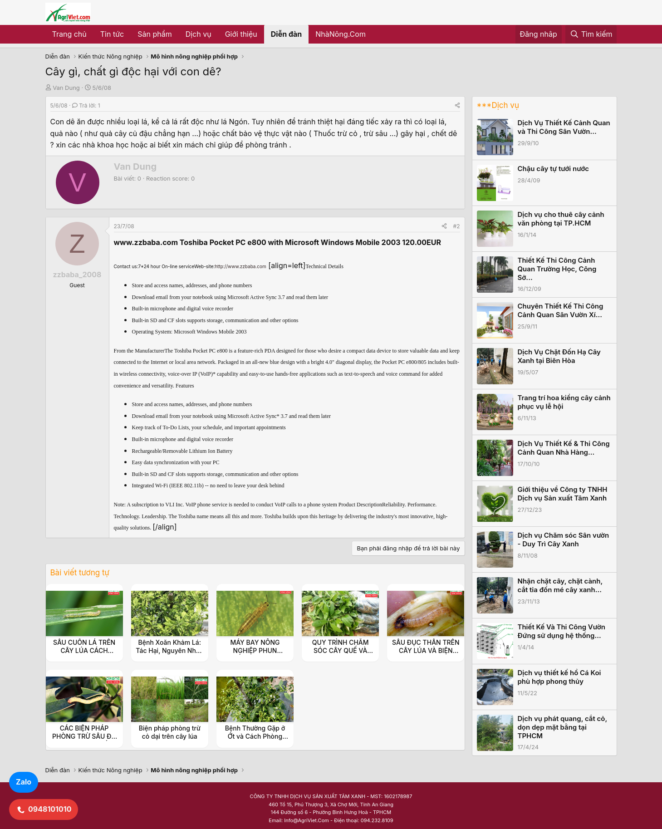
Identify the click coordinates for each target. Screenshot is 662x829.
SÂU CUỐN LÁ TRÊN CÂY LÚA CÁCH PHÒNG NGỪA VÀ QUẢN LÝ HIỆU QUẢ (84, 654)
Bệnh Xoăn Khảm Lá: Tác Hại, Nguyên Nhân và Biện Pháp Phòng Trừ (169, 654)
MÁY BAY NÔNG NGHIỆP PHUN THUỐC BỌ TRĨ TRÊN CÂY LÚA (255, 654)
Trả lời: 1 (86, 105)
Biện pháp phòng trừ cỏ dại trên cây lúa (170, 732)
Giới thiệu (241, 34)
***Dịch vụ (498, 105)
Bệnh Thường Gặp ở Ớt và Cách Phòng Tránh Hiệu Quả (255, 736)
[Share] (457, 105)
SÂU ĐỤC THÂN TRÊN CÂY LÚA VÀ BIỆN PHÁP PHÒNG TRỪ (426, 650)
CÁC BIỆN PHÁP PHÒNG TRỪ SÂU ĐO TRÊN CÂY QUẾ (84, 736)
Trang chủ (69, 34)
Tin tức (112, 34)
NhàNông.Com (340, 34)
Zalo (23, 781)
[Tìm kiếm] (591, 34)
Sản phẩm (154, 34)
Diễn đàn (286, 34)
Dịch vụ (198, 34)
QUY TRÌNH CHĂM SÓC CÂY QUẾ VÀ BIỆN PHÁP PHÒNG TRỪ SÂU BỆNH (340, 654)
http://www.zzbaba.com (240, 266)
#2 (456, 226)
